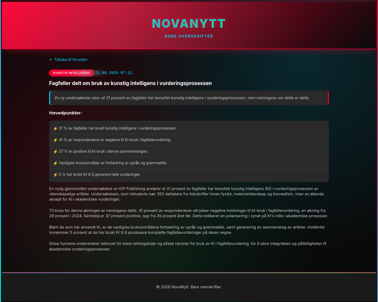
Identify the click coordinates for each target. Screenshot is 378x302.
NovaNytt (189, 23)
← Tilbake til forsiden (68, 59)
